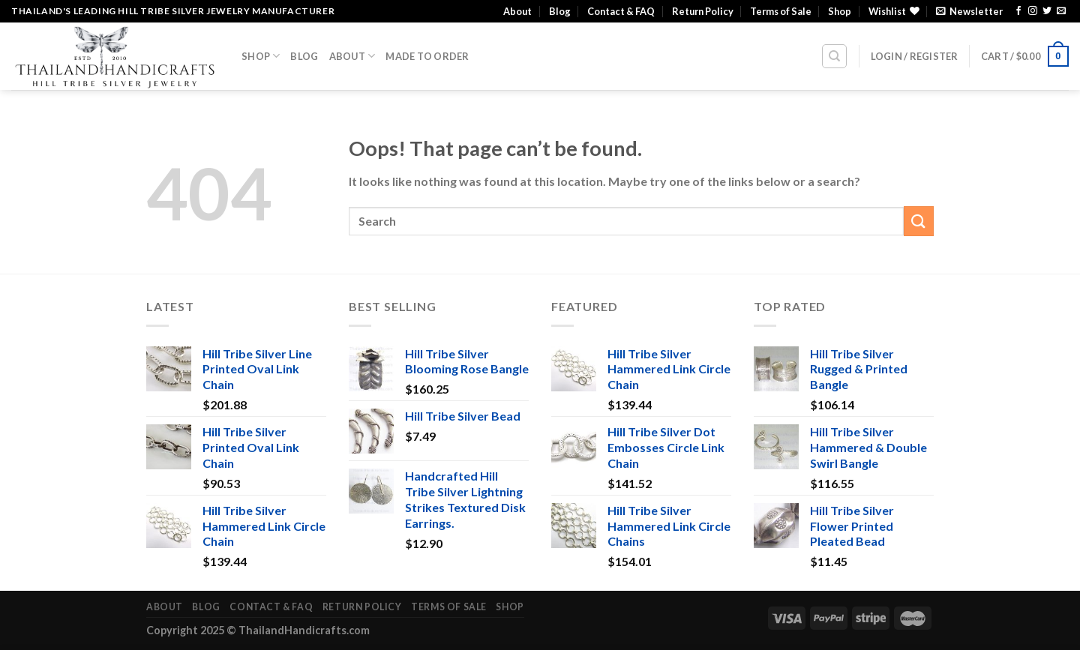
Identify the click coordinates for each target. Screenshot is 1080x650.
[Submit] (919, 220)
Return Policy (703, 11)
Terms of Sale (781, 11)
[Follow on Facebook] (1018, 11)
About (517, 11)
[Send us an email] (1061, 11)
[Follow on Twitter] (1047, 11)
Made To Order (427, 56)
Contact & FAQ (621, 11)
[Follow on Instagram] (1032, 11)
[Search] (834, 56)
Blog (560, 11)
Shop (839, 11)
